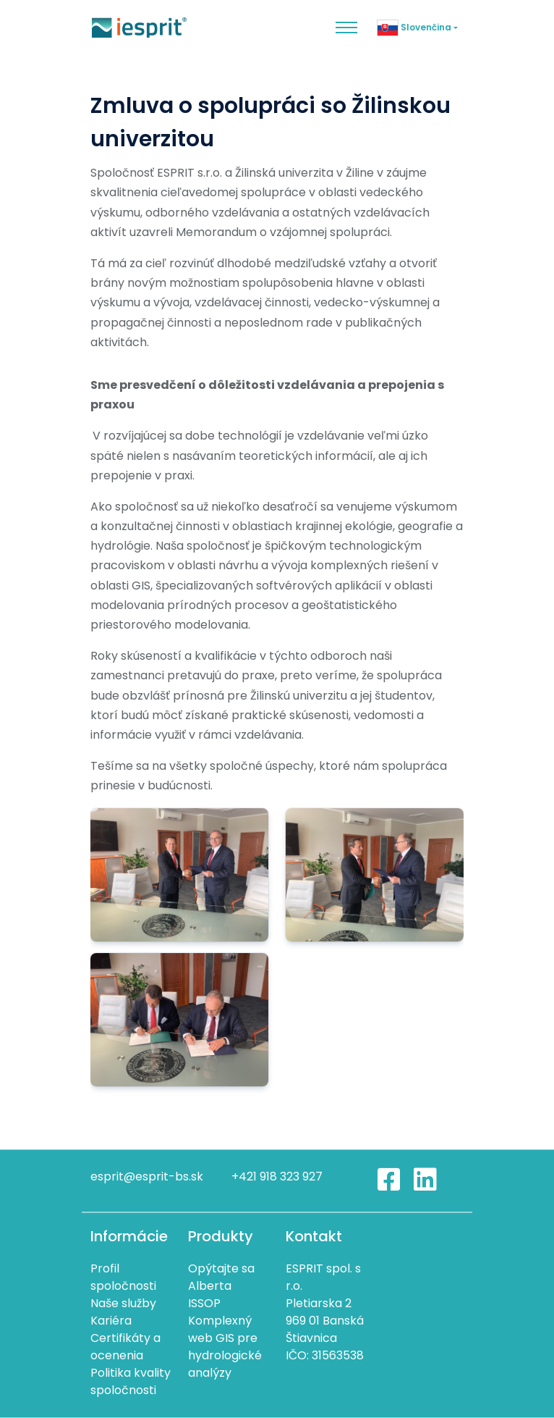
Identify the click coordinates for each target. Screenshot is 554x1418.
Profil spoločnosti (123, 1277)
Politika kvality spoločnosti (130, 1381)
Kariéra (111, 1320)
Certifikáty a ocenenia (125, 1347)
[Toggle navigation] (346, 27)
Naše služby (123, 1303)
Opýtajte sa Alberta (221, 1277)
